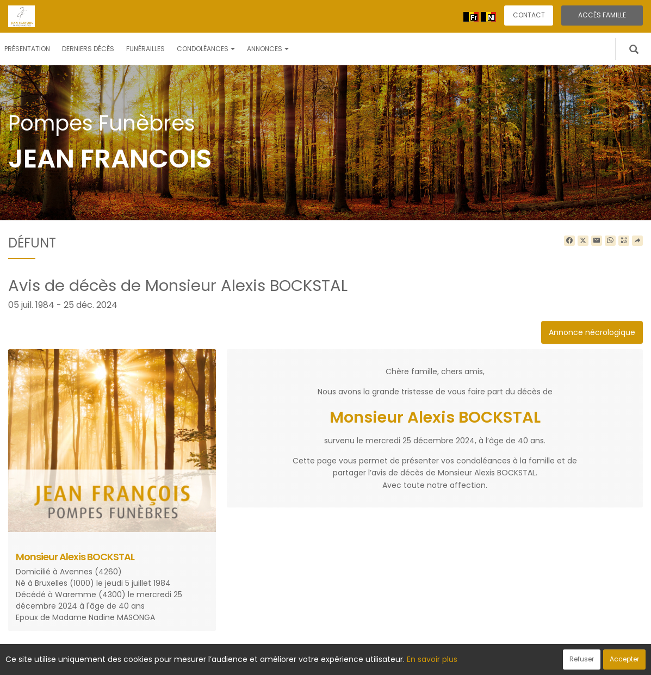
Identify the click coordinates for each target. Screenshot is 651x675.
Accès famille (602, 15)
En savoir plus (432, 659)
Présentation (27, 48)
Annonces (268, 48)
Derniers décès (88, 48)
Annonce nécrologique (592, 332)
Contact (529, 15)
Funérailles (145, 48)
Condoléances (206, 48)
